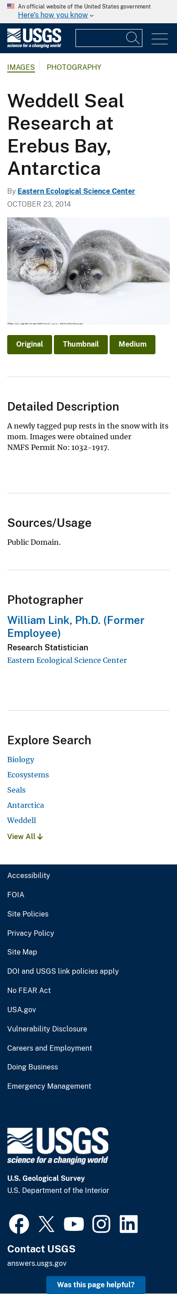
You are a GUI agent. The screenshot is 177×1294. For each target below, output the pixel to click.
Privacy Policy (30, 933)
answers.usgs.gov (36, 1263)
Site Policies (28, 914)
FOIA (15, 895)
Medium (132, 344)
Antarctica (25, 805)
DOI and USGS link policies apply (63, 971)
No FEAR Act (29, 991)
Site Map (22, 952)
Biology (20, 759)
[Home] (34, 46)
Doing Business (32, 1067)
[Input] (108, 38)
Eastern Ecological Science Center (76, 191)
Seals (16, 789)
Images (21, 67)
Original (29, 344)
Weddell (21, 820)
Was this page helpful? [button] (96, 1285)
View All (25, 836)
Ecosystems (28, 774)
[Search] (133, 38)
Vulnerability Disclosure (47, 1029)
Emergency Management (49, 1086)
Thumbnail (81, 344)
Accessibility (28, 876)
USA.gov (21, 1010)
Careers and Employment (49, 1048)
